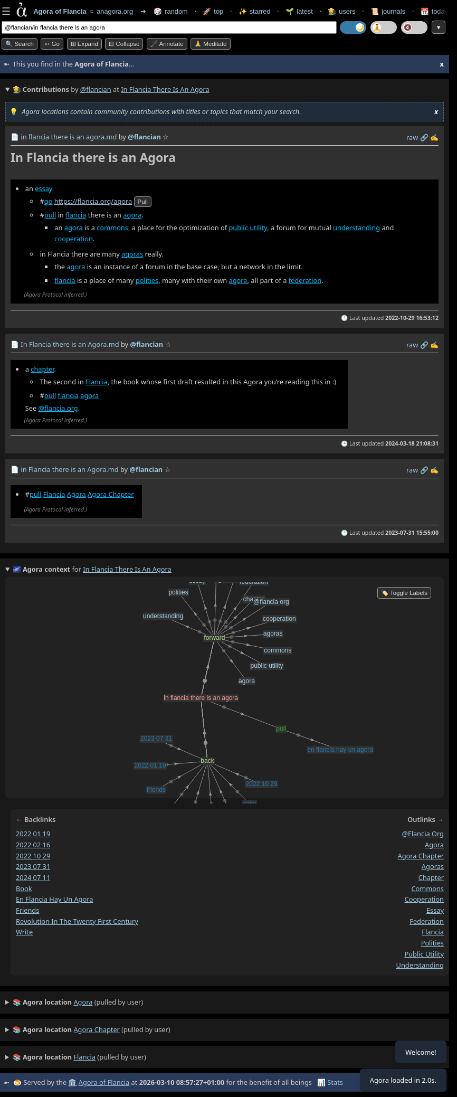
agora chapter (421, 855)
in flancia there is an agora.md (69, 136)
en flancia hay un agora (54, 899)
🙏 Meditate (210, 44)
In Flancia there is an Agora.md (70, 344)
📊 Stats (330, 1082)
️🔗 (424, 137)
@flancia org (423, 833)
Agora (76, 494)
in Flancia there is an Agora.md (69, 469)
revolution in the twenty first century (77, 921)
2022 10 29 (33, 855)
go (48, 201)
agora (132, 215)
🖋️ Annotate (167, 44)
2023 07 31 (33, 866)
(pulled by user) (78, 1002)
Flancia (96, 381)
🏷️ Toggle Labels (404, 593)
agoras (132, 254)
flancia (75, 215)
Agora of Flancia (104, 1082)
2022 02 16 (33, 844)
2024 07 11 (33, 877)
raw (412, 137)
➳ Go (52, 44)
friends (27, 910)
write (24, 932)
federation (305, 280)
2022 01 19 (33, 833)
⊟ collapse (124, 44)
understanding (356, 227)
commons (112, 227)
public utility (248, 227)
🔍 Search (19, 44)
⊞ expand (84, 44)
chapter (42, 368)
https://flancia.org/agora (93, 201)
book (24, 888)
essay (43, 188)
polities (147, 280)
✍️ (434, 137)
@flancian (95, 89)
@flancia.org (58, 407)
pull (143, 201)
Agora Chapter (111, 494)
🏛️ (72, 1082)
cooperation (73, 239)
